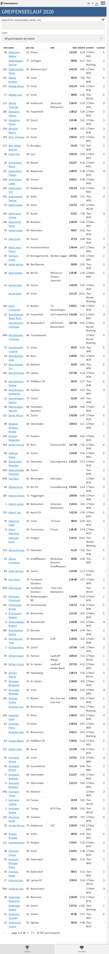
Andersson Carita (15, 924)
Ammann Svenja (14, 810)
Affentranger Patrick (16, 408)
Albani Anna (16, 487)
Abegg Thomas (13, 105)
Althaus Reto (16, 647)
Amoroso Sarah (14, 819)
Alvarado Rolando (14, 691)
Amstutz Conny (14, 852)
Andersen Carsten (14, 916)
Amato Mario (16, 740)
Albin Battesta (14, 531)
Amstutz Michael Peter (14, 863)
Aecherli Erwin (13, 257)
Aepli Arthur (16, 272)
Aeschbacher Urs (16, 366)
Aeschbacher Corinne (16, 349)
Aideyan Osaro (13, 455)
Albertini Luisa (14, 523)
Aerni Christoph (14, 307)
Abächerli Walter (14, 54)
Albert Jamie (16, 504)
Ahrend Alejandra (14, 438)
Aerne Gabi (15, 293)
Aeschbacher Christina (16, 324)
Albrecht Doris (14, 539)
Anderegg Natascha (14, 899)
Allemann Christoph (14, 598)
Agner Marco (16, 415)
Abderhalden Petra (16, 71)
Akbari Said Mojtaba (15, 463)
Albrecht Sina (16, 550)
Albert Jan (15, 512)
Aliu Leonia (15, 588)
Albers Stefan (16, 495)
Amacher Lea (16, 706)
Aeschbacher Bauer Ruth (16, 316)
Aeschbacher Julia (16, 357)
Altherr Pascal (13, 674)
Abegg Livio (15, 94)
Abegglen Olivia (14, 122)
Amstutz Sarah (14, 873)
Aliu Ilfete (14, 579)
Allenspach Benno (15, 606)
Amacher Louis (14, 717)
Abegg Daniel (16, 86)
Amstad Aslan (17, 842)
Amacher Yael (16, 732)
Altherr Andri (16, 655)
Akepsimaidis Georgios (16, 472)
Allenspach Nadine (15, 615)
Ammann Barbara (14, 785)
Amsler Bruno (16, 825)
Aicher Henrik (16, 444)
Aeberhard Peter (15, 223)
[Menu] (103, 3)
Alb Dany (14, 478)
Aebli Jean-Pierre (15, 249)
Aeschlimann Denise (16, 383)
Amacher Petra (14, 725)
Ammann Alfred (14, 759)
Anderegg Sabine (14, 907)
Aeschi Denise (16, 373)
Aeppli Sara (15, 285)
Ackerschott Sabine (16, 198)
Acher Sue (14, 154)
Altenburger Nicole (16, 632)
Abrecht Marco (13, 130)
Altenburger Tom (16, 640)
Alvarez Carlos (13, 700)
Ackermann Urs (15, 190)
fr (93, 3)
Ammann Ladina (14, 802)
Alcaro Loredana (14, 560)
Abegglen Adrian (14, 113)
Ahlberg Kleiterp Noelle (13, 427)
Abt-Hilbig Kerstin (15, 147)
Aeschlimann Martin (16, 400)
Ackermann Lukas (15, 181)
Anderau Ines (16, 888)
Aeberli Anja (15, 230)
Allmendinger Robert (17, 623)
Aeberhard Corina (15, 215)
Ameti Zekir (15, 749)
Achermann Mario (15, 164)
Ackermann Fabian (15, 173)
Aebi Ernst (15, 239)
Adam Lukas (15, 205)
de (88, 3)
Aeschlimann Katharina (16, 391)
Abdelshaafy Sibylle (16, 62)
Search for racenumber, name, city (53, 20)
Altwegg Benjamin (14, 683)
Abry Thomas (16, 137)
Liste (4, 32)
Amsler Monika (13, 835)
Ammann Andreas (14, 776)
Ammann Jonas (14, 793)
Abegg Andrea (13, 79)
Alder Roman (16, 571)
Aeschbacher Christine (16, 337)
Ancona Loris (16, 880)
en (96, 3)
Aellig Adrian (16, 264)
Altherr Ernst (16, 664)
